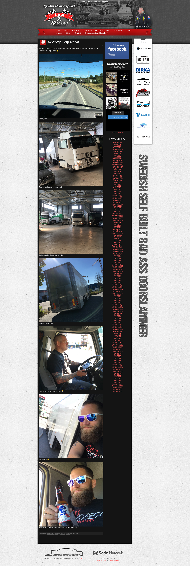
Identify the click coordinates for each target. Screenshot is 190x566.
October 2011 (117, 369)
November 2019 (117, 217)
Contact (78, 33)
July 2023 (117, 170)
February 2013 (117, 342)
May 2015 (117, 299)
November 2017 (117, 251)
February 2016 (117, 284)
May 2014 (117, 319)
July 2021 (117, 190)
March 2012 (117, 362)
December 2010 (117, 386)
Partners (59, 33)
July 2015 (117, 295)
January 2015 (117, 306)
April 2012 (117, 360)
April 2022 (117, 186)
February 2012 (117, 364)
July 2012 (117, 355)
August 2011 (117, 373)
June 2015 (117, 297)
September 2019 (117, 220)
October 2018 (117, 231)
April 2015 (117, 300)
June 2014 (117, 317)
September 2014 (117, 311)
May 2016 (117, 279)
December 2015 (117, 288)
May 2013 (117, 337)
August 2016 (117, 273)
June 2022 (117, 184)
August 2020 (117, 206)
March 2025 (117, 148)
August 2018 (117, 235)
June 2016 (117, 277)
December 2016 (117, 266)
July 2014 (117, 315)
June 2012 (117, 357)
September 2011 (117, 371)
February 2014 (117, 324)
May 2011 (117, 379)
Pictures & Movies (102, 30)
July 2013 (117, 333)
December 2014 (117, 308)
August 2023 (117, 168)
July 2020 (117, 208)
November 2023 (117, 164)
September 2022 (117, 179)
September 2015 (117, 293)
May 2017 (117, 259)
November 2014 (117, 310)
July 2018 (117, 237)
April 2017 (117, 260)
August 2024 (117, 151)
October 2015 (117, 291)
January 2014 (117, 326)
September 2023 (117, 166)
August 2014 (117, 313)
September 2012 (117, 351)
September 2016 (117, 271)
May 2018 (117, 240)
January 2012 (117, 366)
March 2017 (117, 262)
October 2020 (117, 202)
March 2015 (117, 302)
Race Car (75, 30)
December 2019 (117, 215)
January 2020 (117, 213)
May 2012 (117, 359)
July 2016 (117, 275)
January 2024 (117, 160)
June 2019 (117, 224)
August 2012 (117, 353)
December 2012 (117, 346)
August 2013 (117, 331)
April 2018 (117, 242)
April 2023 (117, 173)
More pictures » (117, 132)
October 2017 (117, 253)
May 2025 (117, 146)
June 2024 (117, 155)
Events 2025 (87, 30)
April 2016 (117, 280)
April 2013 (117, 339)
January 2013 (117, 344)
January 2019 (117, 230)
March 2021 (117, 193)
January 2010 (117, 391)
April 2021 (117, 191)
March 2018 (117, 244)
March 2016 (117, 282)
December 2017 (117, 250)
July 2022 (117, 182)
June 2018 (117, 239)
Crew (129, 30)
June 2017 (117, 257)
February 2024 (117, 159)
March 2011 (117, 382)
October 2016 (117, 270)
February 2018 (117, 246)
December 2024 (117, 150)
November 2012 (117, 348)
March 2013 (117, 340)
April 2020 (117, 211)
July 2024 (117, 153)
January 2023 (117, 175)
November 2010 (117, 388)
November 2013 (117, 329)
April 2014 (117, 320)
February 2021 (117, 195)
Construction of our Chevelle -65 (96, 33)
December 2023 (117, 162)
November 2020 (117, 200)
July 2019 (117, 222)
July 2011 (117, 375)
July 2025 (117, 144)
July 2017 (117, 255)
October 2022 (117, 177)
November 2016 (117, 268)
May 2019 (117, 226)
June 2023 (117, 171)
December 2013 (117, 328)
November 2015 (117, 290)
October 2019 (117, 219)
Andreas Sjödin (52, 534)
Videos (66, 30)
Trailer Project (117, 30)
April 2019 (117, 228)
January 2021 (117, 197)
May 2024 (117, 157)
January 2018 (117, 248)
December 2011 (117, 368)
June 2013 (117, 335)
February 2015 (117, 304)
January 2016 (117, 286)
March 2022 (117, 188)
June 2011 (117, 377)
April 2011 (117, 380)
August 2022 (117, 180)
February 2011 (117, 384)
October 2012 (117, 349)
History (68, 33)
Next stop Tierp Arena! (63, 42)
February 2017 (117, 264)
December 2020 (117, 199)
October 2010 (117, 389)
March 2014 (117, 322)
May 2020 (117, 210)
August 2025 (117, 142)
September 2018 (117, 233)
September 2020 (117, 204)
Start (58, 30)
